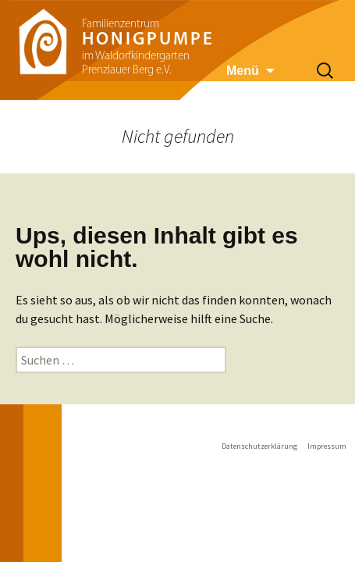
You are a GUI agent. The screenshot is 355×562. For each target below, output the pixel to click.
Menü (242, 70)
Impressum (326, 446)
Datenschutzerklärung (259, 446)
